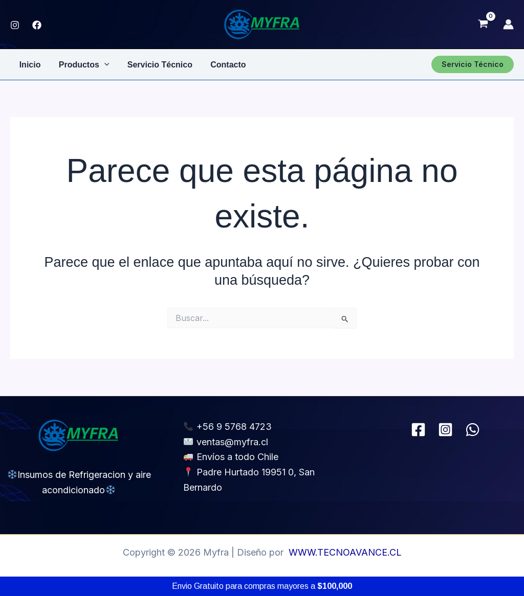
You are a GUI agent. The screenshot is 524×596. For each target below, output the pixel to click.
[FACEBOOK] (36, 25)
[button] (472, 64)
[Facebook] (418, 429)
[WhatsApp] (472, 429)
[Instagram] (14, 25)
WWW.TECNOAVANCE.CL (345, 552)
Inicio (29, 64)
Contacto (222, 64)
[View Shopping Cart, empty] (483, 24)
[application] (102, 64)
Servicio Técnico (155, 64)
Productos (81, 64)
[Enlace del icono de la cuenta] (508, 24)
